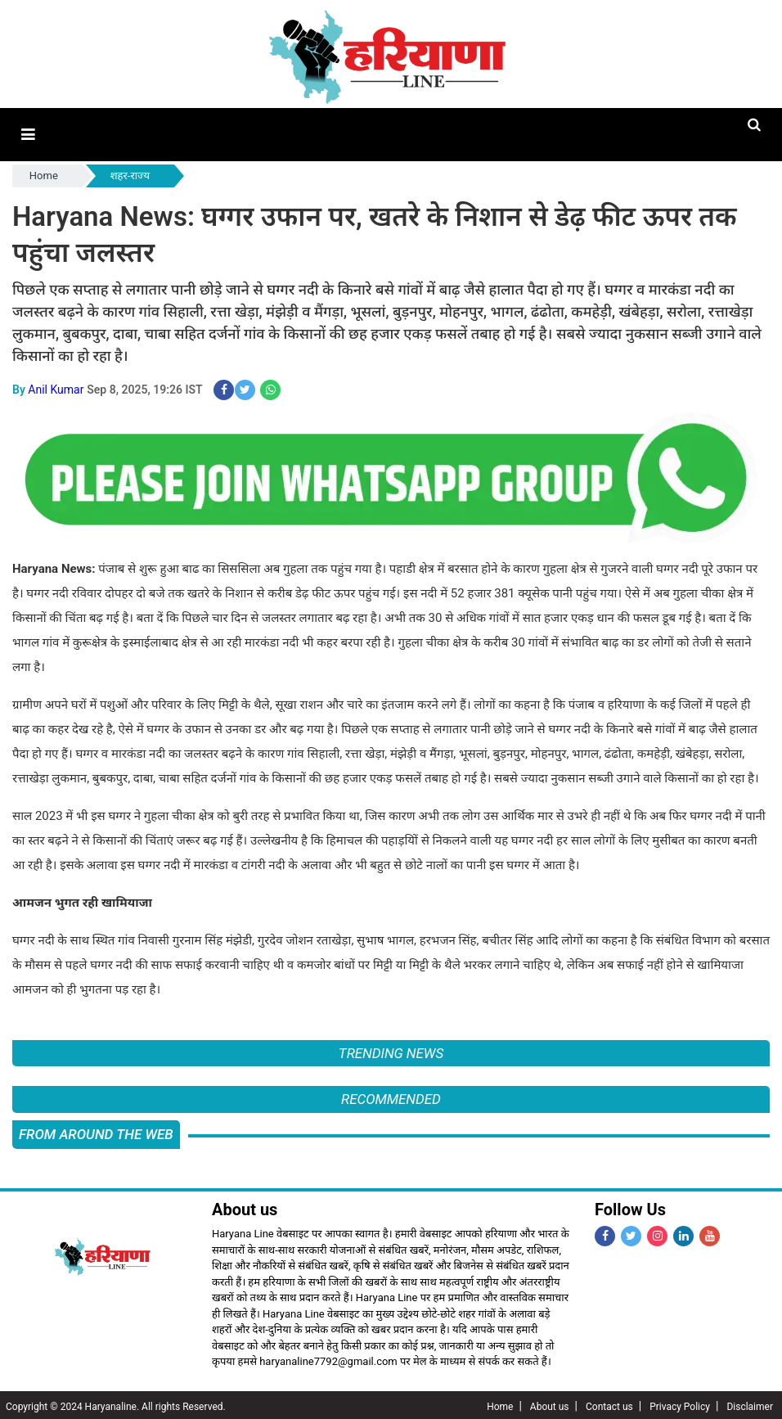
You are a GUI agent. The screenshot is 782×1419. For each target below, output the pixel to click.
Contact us (609, 1403)
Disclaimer (749, 1403)
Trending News (391, 1051)
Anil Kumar (55, 387)
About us (549, 1403)
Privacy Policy (679, 1403)
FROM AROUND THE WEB (96, 1131)
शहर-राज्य (130, 174)
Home (43, 174)
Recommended (391, 1096)
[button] (27, 133)
